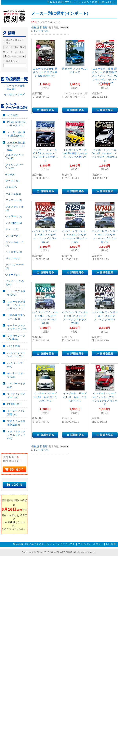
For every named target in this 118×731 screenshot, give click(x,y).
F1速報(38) (13, 409)
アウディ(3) (13, 186)
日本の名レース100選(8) (16, 343)
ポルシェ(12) (13, 199)
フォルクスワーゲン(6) (15, 172)
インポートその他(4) (15, 288)
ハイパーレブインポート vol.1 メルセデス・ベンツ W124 (105, 316)
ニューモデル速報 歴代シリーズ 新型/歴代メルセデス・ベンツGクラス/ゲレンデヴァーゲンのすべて (104, 76)
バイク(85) (13, 351)
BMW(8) (10, 180)
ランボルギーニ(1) (15, 249)
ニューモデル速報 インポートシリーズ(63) (16, 310)
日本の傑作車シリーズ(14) (16, 323)
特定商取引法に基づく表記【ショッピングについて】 (44, 549)
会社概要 (111, 549)
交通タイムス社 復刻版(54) (17, 428)
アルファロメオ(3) (15, 214)
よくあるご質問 (88, 2)
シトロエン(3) (14, 257)
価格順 (35, 27)
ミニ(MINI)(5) (14, 228)
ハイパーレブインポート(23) (16, 360)
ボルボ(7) (11, 193)
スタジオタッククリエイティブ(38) (16, 440)
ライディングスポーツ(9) (16, 401)
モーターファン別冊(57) (16, 418)
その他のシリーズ (14, 100)
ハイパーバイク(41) (16, 391)
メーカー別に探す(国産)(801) (16, 139)
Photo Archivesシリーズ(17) (16, 129)
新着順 (43, 27)
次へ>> (45, 31)
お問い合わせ (107, 2)
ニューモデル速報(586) (16, 299)
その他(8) (13, 120)
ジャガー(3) (13, 264)
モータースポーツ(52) (16, 381)
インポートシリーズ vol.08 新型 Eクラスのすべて (75, 397)
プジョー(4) (13, 241)
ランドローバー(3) (15, 272)
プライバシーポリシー (91, 549)
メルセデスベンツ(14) (15, 162)
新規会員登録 (55, 2)
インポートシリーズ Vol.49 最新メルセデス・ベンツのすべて (75, 153)
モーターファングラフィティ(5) (16, 333)
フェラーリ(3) (14, 222)
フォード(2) (13, 280)
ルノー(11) (12, 234)
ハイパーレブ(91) (15, 370)
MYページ (71, 2)
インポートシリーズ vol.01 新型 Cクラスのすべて (45, 397)
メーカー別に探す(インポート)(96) (16, 151)
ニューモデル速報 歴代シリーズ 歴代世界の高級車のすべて (45, 72)
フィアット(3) (14, 205)
